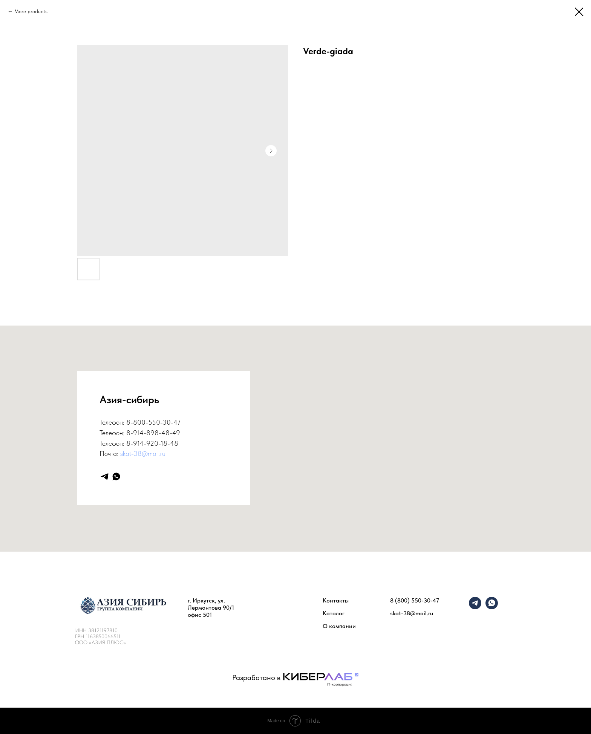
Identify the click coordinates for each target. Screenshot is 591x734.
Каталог (333, 613)
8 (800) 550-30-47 (414, 600)
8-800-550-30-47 (153, 422)
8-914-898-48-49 (153, 433)
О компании (339, 626)
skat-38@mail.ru (142, 453)
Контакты (336, 600)
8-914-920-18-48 (152, 443)
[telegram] (104, 476)
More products (30, 11)
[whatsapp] (116, 476)
